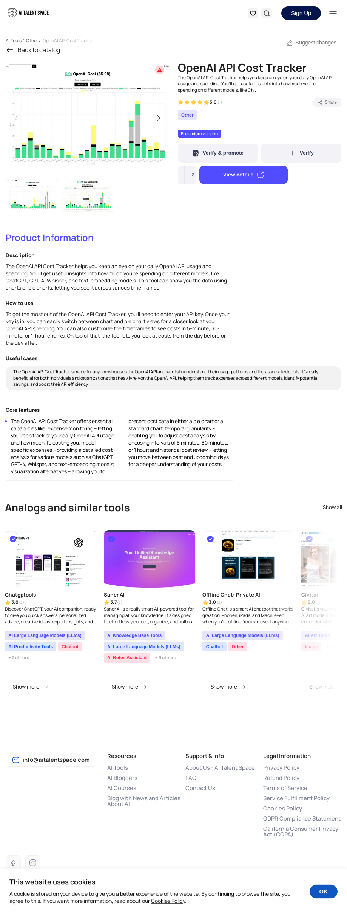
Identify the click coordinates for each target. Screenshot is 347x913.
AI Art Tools (317, 635)
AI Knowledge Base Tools (134, 635)
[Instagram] (32, 862)
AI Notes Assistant (127, 657)
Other (187, 115)
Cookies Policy (282, 808)
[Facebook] (13, 862)
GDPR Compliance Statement (302, 818)
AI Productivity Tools (30, 646)
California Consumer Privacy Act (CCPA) (300, 831)
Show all (332, 507)
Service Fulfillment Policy (296, 798)
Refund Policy (281, 778)
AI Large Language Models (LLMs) (45, 635)
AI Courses (121, 788)
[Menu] (333, 13)
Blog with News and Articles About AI (143, 801)
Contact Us (200, 788)
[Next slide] (158, 118)
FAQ (190, 778)
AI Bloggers (122, 778)
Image (311, 646)
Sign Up (301, 13)
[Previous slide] (16, 118)
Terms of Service (285, 788)
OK (323, 897)
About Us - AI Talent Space (220, 768)
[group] (88, 117)
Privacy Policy (281, 768)
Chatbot (70, 646)
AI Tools (117, 768)
